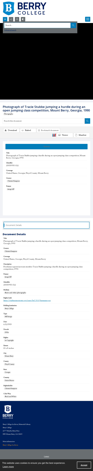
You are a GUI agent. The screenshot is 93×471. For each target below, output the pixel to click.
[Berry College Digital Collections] (24, 8)
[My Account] (17, 19)
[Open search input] (5, 19)
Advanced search (10, 30)
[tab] (46, 146)
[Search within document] (87, 121)
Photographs (8, 114)
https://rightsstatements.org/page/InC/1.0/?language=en (27, 300)
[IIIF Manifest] (82, 135)
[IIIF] (54, 135)
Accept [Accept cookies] (84, 465)
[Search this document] (44, 121)
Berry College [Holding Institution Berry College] (9, 309)
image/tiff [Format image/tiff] (10, 189)
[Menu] (87, 19)
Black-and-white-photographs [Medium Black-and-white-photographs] (15, 293)
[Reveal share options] (11, 19)
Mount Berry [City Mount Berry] (9, 356)
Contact (46, 456)
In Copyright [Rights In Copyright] (9, 340)
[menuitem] (46, 456)
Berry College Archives (10, 445)
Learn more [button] (8, 467)
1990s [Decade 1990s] (7, 332)
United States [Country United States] (9, 380)
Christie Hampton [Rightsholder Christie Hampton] (11, 388)
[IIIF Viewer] (65, 135)
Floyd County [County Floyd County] (9, 364)
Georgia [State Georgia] (7, 372)
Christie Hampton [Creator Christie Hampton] (13, 181)
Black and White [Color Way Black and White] (10, 397)
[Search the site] (37, 25)
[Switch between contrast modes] (23, 19)
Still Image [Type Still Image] (8, 317)
